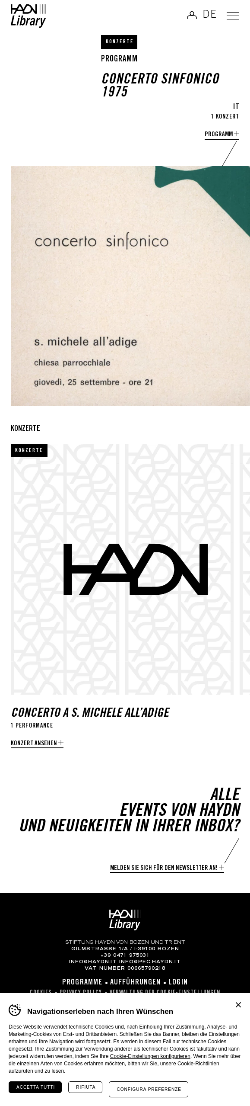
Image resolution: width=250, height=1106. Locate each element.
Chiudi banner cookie (238, 1004)
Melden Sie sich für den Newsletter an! (164, 868)
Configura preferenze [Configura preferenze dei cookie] (149, 1089)
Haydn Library (28, 16)
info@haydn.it (93, 962)
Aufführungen (135, 983)
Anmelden (191, 15)
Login (178, 983)
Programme (82, 983)
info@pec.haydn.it (150, 962)
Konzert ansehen (34, 744)
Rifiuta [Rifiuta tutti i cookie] (85, 1087)
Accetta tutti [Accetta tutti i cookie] (35, 1087)
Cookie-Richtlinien (198, 1064)
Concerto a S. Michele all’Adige (90, 714)
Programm (219, 134)
